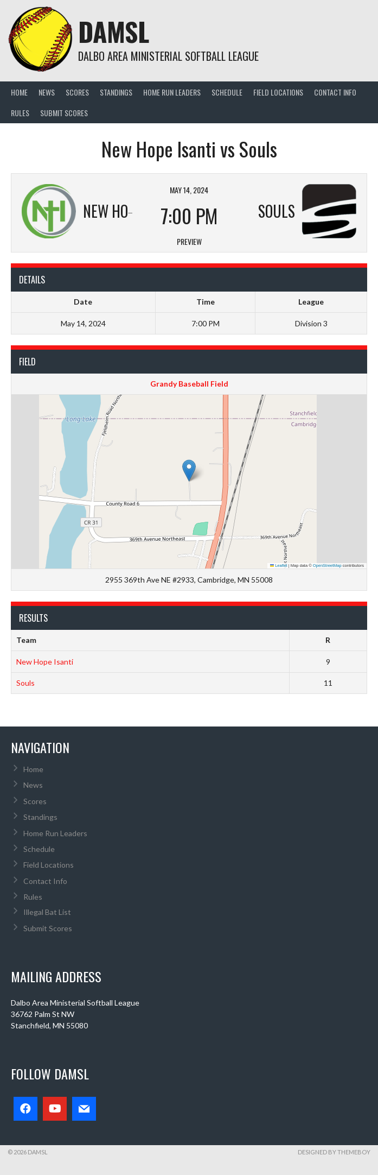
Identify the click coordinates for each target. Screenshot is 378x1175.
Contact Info (335, 92)
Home (19, 92)
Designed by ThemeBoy (334, 1151)
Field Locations (278, 92)
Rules (20, 112)
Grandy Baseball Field (189, 383)
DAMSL (113, 31)
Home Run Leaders (172, 92)
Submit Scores (64, 112)
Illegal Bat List (47, 912)
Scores (77, 92)
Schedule (227, 92)
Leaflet (278, 565)
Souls (25, 682)
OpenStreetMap (327, 565)
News (47, 92)
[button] (189, 470)
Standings (116, 92)
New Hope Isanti (44, 661)
